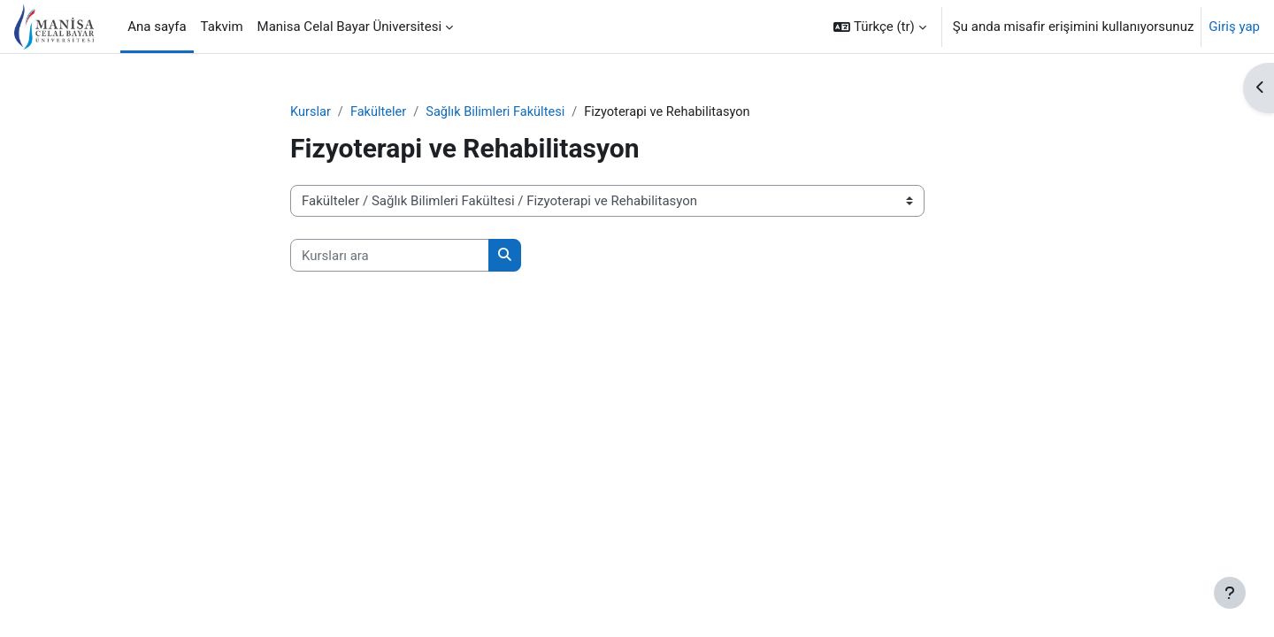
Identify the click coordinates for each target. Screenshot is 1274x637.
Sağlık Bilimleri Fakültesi (500, 112)
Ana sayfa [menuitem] (156, 27)
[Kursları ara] (389, 256)
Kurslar (311, 112)
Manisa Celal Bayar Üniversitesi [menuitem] (349, 27)
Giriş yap (1234, 27)
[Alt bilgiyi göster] (1230, 593)
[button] (880, 26)
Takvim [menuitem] (222, 27)
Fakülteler (380, 112)
